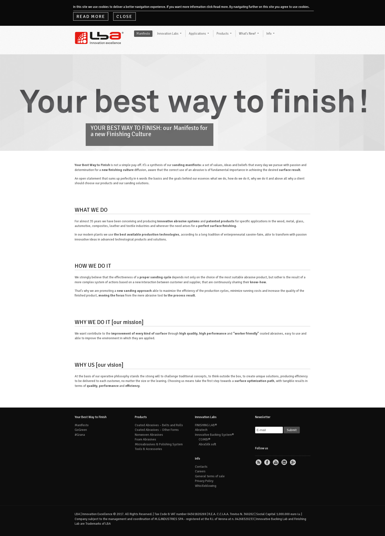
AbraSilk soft (207, 444)
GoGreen (81, 430)
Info (269, 34)
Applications (197, 34)
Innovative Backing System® (214, 435)
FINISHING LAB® (206, 425)
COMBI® (204, 439)
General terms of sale (210, 476)
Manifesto (143, 34)
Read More (90, 16)
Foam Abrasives (145, 439)
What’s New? (247, 34)
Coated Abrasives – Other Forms (157, 430)
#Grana (80, 435)
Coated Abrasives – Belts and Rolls (159, 425)
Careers (200, 471)
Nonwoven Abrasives (149, 435)
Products (223, 34)
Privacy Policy (204, 481)
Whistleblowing (205, 486)
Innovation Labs (168, 34)
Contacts (201, 467)
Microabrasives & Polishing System (159, 444)
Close (124, 16)
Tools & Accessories (148, 449)
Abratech (201, 430)
